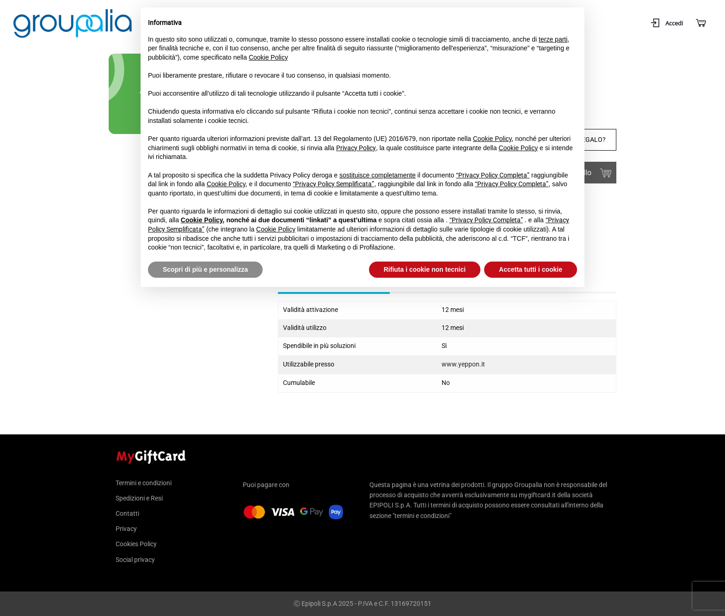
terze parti (553, 39)
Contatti (127, 513)
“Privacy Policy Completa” (492, 175)
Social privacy (135, 559)
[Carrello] (700, 23)
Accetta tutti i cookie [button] (530, 269)
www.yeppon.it (463, 364)
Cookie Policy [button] (268, 57)
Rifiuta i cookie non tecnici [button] (425, 269)
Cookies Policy (136, 544)
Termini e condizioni (144, 483)
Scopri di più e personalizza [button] (205, 269)
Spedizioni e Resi (139, 498)
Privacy (126, 528)
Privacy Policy (356, 148)
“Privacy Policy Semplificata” (333, 184)
